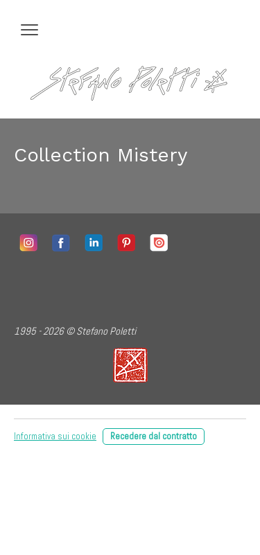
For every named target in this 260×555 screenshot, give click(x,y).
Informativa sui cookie (55, 436)
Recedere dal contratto (153, 436)
